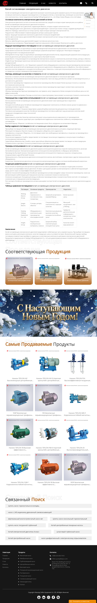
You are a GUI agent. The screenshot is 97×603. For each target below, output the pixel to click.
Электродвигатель (25, 582)
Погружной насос (25, 576)
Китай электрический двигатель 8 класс (23, 532)
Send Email (87, 20)
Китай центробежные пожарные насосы (67, 525)
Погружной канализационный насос (31, 570)
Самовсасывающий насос (28, 579)
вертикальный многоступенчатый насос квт (25, 519)
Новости (5, 564)
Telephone (87, 23)
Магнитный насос (25, 555)
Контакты (5, 567)
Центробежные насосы (27, 564)
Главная (5, 555)
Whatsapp (87, 26)
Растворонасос (25, 573)
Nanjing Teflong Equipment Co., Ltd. (37, 238)
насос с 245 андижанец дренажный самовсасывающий (30, 512)
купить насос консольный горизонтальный (70, 519)
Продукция (6, 558)
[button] (88, 270)
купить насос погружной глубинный (22, 525)
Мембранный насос (26, 558)
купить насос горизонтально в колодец (23, 506)
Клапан (22, 584)
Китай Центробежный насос (19, 538)
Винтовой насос (25, 567)
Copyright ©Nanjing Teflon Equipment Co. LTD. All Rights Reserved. (48, 592)
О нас (4, 561)
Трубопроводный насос (27, 561)
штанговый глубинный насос (68, 532)
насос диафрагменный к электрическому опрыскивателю (63, 538)
